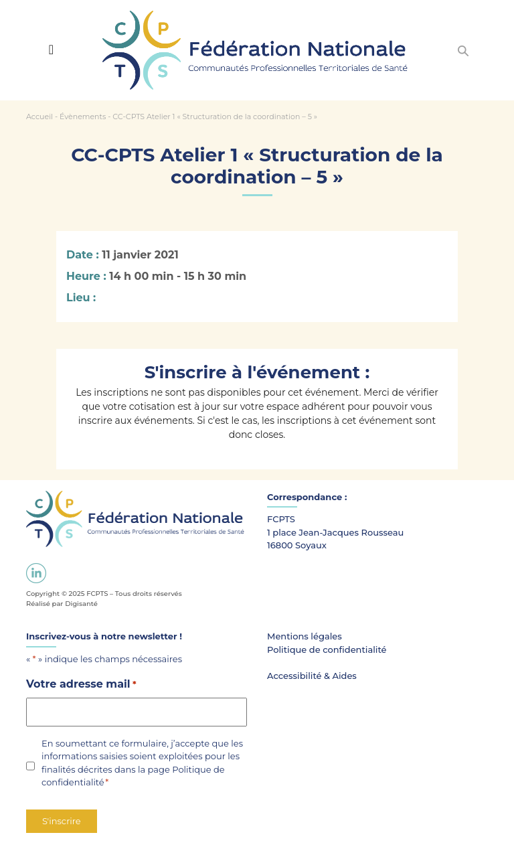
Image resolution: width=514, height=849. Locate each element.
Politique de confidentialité (327, 649)
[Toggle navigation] (51, 49)
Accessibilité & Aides (312, 675)
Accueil (39, 116)
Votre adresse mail (81, 685)
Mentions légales (304, 636)
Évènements (83, 116)
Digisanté (81, 603)
